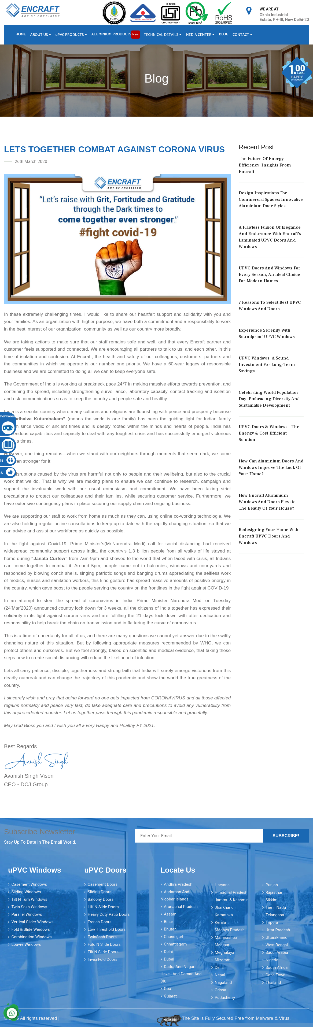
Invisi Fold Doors (102, 959)
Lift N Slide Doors (103, 906)
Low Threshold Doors (107, 929)
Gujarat (170, 996)
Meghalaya (224, 952)
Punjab (272, 885)
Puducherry (225, 997)
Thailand (273, 982)
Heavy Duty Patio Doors (109, 914)
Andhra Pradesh (178, 884)
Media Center (200, 35)
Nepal (220, 975)
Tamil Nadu (276, 907)
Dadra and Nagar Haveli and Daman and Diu (181, 974)
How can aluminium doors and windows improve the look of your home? (271, 467)
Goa (167, 988)
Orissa (220, 990)
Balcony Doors (100, 899)
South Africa (277, 967)
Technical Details (163, 35)
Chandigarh (174, 936)
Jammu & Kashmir (231, 900)
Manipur (222, 945)
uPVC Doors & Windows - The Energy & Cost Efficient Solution (269, 433)
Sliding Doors (100, 891)
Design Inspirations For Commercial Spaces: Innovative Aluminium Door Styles (271, 199)
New (135, 34)
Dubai (169, 959)
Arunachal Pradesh (181, 906)
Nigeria (272, 960)
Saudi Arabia (277, 952)
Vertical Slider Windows (32, 922)
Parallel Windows (26, 914)
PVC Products (71, 35)
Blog (223, 34)
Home (21, 34)
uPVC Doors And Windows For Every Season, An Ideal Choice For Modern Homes (269, 274)
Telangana (275, 915)
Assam (170, 914)
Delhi (168, 951)
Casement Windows (29, 884)
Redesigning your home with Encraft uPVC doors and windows (269, 536)
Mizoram (222, 960)
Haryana (222, 885)
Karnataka (224, 915)
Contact (243, 35)
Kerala (220, 922)
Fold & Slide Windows (30, 929)
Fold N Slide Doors (104, 944)
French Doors (100, 922)
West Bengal (277, 945)
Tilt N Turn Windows (29, 899)
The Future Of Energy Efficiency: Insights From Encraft (265, 165)
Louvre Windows (26, 944)
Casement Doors (102, 884)
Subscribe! (286, 835)
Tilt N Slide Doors (103, 952)
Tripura (272, 922)
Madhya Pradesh (230, 930)
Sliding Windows (26, 891)
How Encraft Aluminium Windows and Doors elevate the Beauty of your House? (267, 502)
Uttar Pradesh (278, 930)
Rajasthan (274, 892)
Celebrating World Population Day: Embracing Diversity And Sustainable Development (269, 399)
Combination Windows (31, 937)
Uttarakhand (276, 937)
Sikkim (272, 900)
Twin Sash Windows (29, 906)
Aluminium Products (115, 35)
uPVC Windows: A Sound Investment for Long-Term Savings (266, 364)
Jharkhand (224, 907)
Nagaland (223, 982)
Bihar (168, 921)
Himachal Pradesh (231, 892)
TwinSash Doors (102, 937)
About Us (40, 35)
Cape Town (275, 975)
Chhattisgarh (175, 944)
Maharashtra (226, 937)
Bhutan (170, 929)
